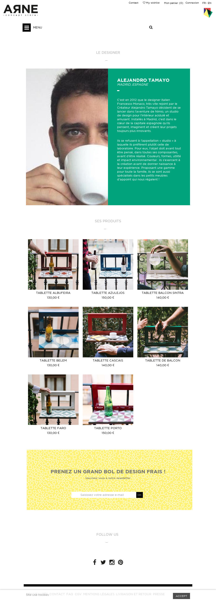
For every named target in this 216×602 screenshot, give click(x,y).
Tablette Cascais (108, 360)
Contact (133, 2)
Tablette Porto (108, 428)
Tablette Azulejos (107, 293)
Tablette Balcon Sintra (163, 293)
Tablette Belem (53, 360)
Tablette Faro (53, 428)
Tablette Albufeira (53, 293)
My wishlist (151, 2)
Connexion (192, 2)
